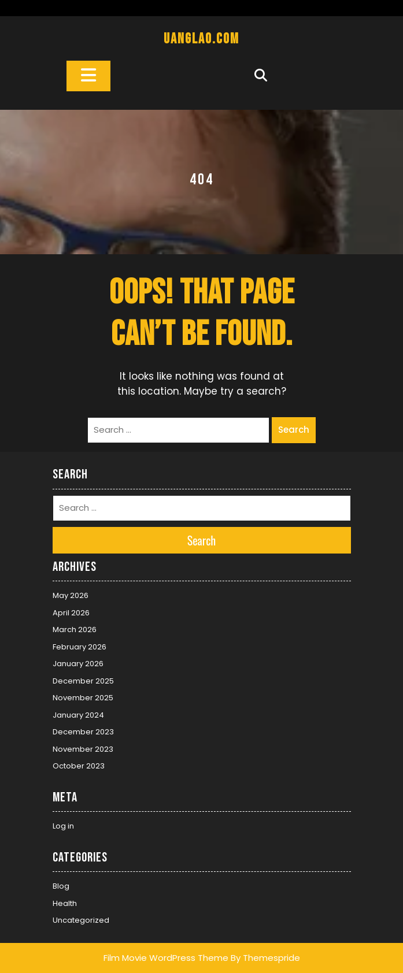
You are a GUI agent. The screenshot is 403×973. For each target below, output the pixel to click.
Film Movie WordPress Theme (165, 958)
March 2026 (75, 629)
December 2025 (83, 680)
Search (293, 430)
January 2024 (78, 715)
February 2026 (79, 646)
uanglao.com (201, 39)
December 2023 (83, 731)
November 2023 (83, 749)
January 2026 (78, 663)
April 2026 (71, 612)
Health (65, 903)
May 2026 (70, 595)
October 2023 (79, 765)
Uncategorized (81, 920)
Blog (61, 886)
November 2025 (83, 697)
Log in (63, 825)
